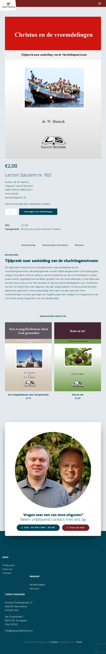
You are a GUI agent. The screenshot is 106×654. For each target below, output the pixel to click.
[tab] (55, 246)
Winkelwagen (37, 584)
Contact (6, 573)
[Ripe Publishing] (13, 3)
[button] (99, 3)
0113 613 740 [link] (11, 610)
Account (34, 588)
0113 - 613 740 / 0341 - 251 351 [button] (38, 528)
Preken (56, 229)
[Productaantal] (11, 211)
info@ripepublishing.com (19, 630)
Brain (79, 642)
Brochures (27, 229)
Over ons (7, 569)
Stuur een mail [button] (76, 528)
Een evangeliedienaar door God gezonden (28, 394)
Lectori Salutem (42, 229)
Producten (8, 565)
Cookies (53, 642)
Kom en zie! (77, 394)
